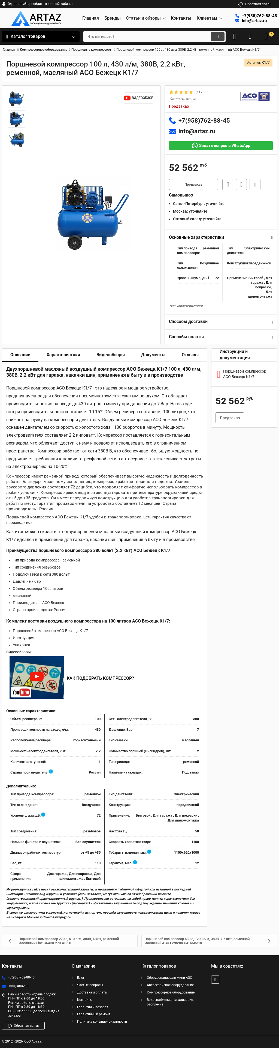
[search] (149, 36)
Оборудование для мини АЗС (169, 978)
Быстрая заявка (226, 184)
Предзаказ (194, 185)
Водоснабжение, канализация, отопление (170, 1002)
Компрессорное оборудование (171, 992)
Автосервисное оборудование (170, 985)
